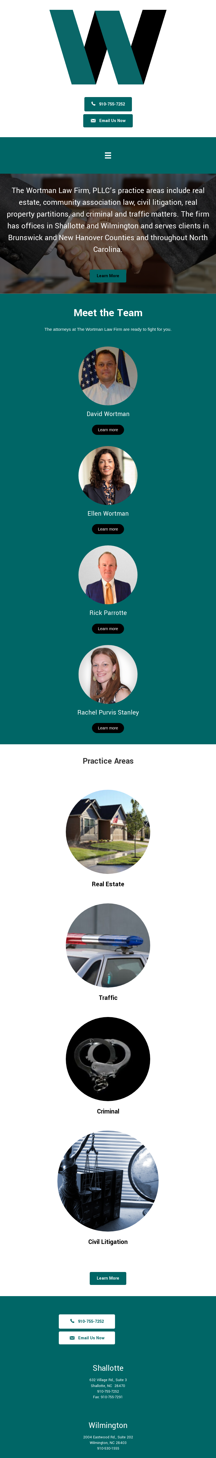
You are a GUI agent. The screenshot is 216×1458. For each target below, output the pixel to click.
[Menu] (108, 155)
